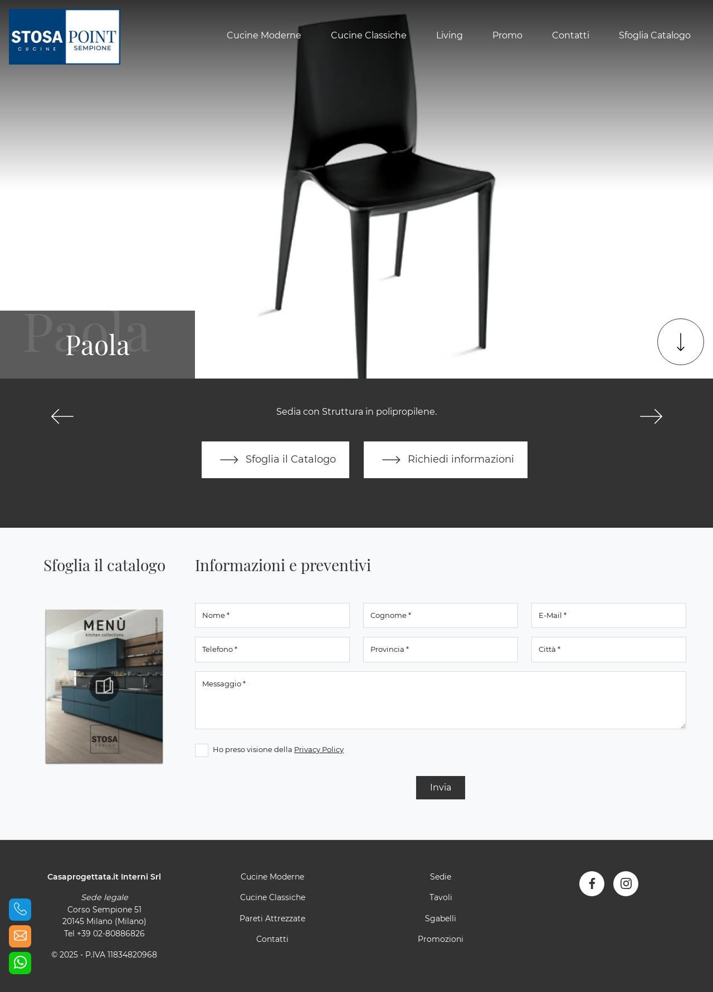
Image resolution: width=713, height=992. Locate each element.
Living (449, 35)
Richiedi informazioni (445, 460)
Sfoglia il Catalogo (275, 460)
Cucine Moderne (264, 35)
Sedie (440, 877)
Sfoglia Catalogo (655, 35)
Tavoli (440, 897)
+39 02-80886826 (111, 934)
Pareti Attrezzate (272, 919)
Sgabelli (440, 919)
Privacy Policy (319, 749)
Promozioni (440, 939)
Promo (507, 35)
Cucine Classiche (369, 35)
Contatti (570, 35)
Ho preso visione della (278, 749)
